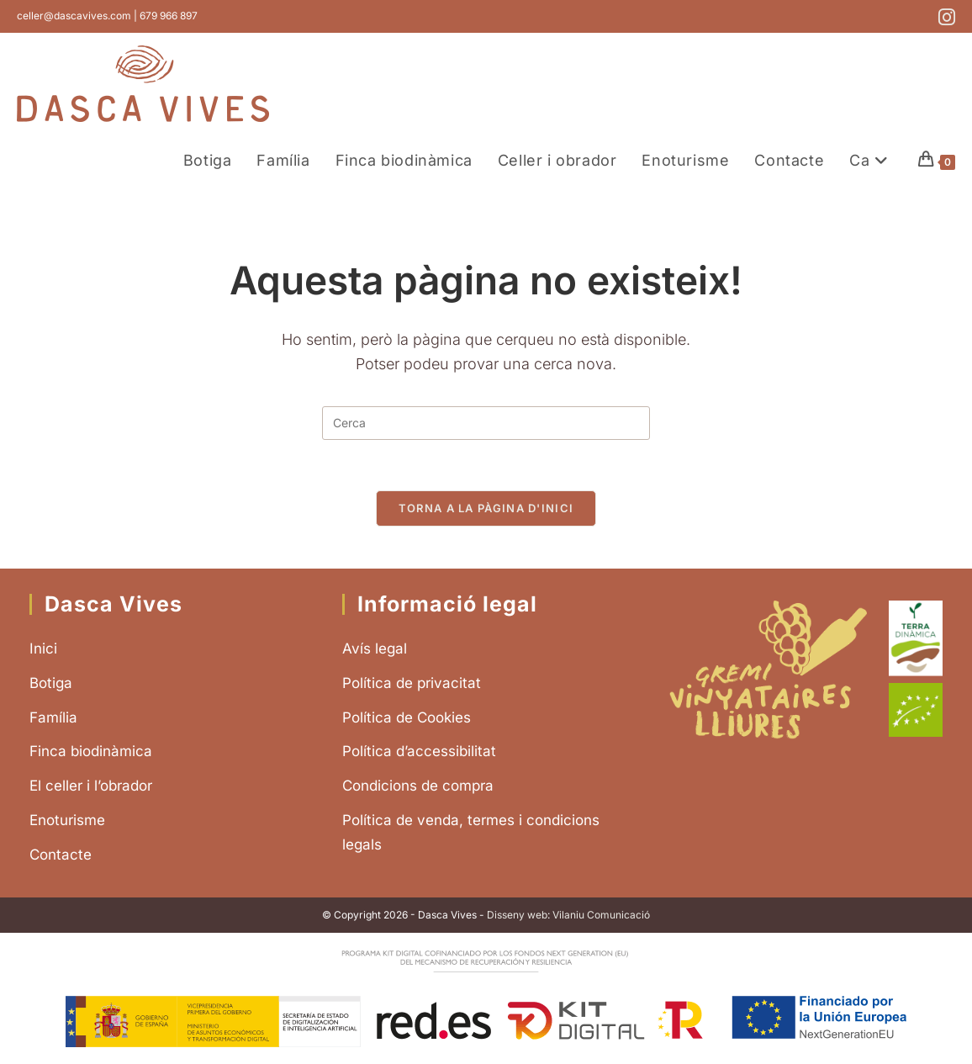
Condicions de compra (418, 785)
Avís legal (374, 648)
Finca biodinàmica (90, 751)
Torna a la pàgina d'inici (486, 508)
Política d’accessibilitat (419, 751)
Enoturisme (67, 820)
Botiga (50, 683)
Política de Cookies (406, 717)
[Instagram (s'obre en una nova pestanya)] (944, 17)
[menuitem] (871, 160)
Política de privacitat (411, 683)
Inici (43, 648)
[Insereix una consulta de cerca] (486, 423)
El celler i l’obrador (90, 785)
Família (53, 717)
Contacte (60, 854)
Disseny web (517, 914)
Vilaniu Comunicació (601, 914)
